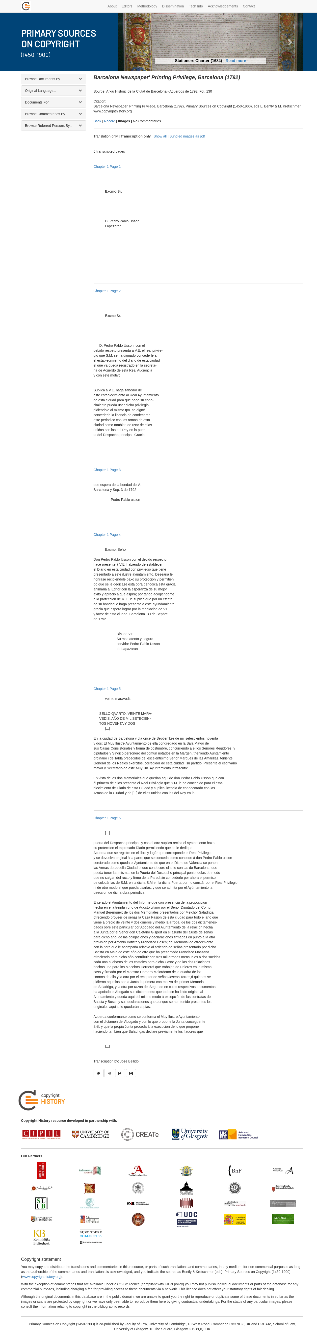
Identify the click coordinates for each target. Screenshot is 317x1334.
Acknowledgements (223, 6)
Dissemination (173, 6)
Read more (236, 61)
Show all (160, 136)
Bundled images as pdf (187, 136)
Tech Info (196, 6)
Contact (249, 6)
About (112, 6)
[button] (132, 41)
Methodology (147, 6)
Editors (127, 6)
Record (109, 121)
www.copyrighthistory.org (41, 1277)
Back (97, 121)
